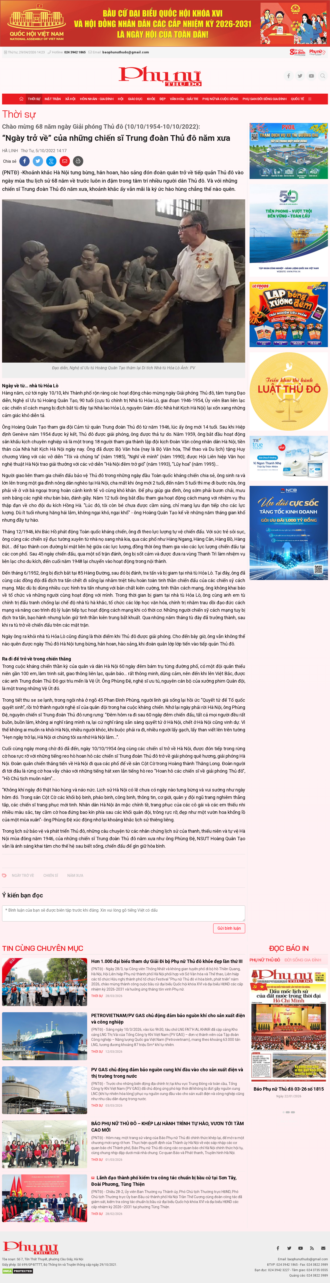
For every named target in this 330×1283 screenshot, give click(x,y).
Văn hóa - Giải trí (184, 99)
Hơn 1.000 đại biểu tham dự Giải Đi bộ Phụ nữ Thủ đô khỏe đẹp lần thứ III (167, 961)
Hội (120, 99)
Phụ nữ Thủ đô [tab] (265, 960)
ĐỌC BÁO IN (289, 948)
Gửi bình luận (229, 928)
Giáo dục (135, 99)
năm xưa (75, 875)
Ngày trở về (23, 875)
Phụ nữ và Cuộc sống (220, 99)
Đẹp (163, 99)
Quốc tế (297, 99)
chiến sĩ (50, 875)
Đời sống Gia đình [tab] (302, 960)
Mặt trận (53, 99)
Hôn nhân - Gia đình (97, 99)
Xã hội (70, 99)
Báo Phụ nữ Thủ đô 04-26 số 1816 (289, 1089)
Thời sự (34, 99)
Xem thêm (289, 1121)
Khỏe (151, 99)
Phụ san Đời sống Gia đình (265, 99)
